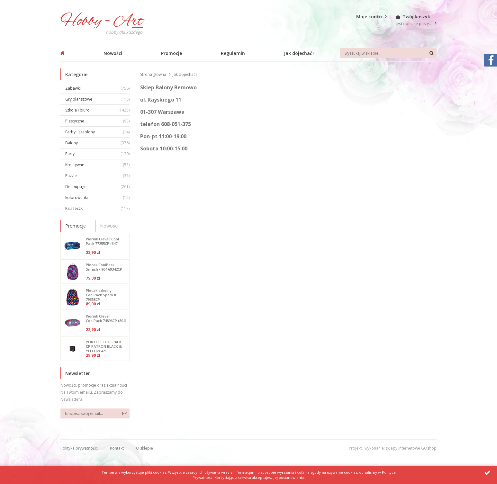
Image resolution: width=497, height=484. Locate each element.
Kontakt (117, 448)
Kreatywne (97, 164)
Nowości (113, 53)
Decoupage (97, 186)
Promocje (171, 53)
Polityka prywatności (79, 448)
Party (97, 154)
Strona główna (153, 74)
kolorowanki (97, 197)
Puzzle (97, 175)
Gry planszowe (97, 99)
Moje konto (369, 16)
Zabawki (97, 88)
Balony (97, 143)
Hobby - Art (101, 21)
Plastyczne (97, 121)
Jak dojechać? (299, 53)
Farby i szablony (97, 132)
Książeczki (97, 208)
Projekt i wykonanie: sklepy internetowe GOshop (393, 448)
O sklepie (144, 448)
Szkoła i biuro (97, 110)
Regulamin (233, 53)
